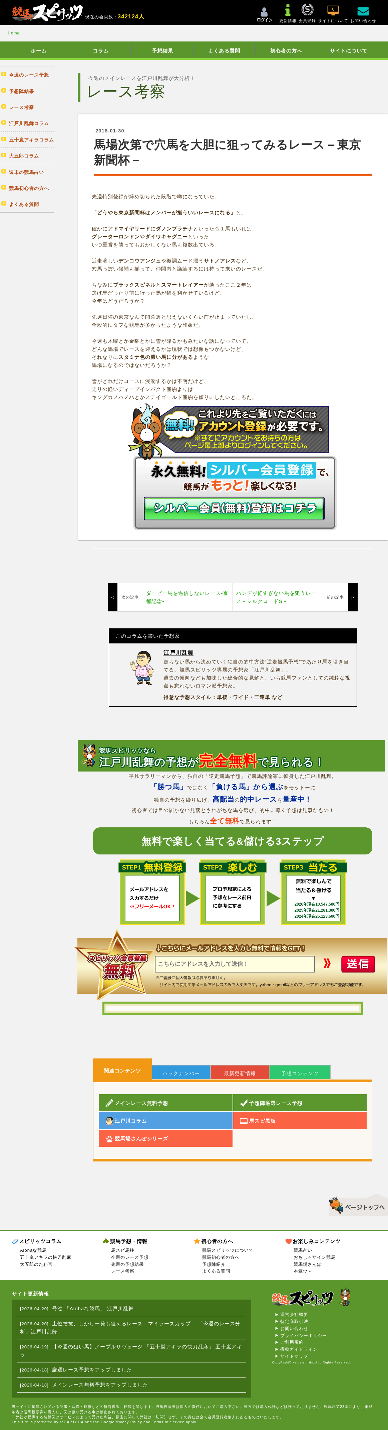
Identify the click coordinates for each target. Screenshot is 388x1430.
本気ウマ (303, 1270)
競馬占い (303, 1250)
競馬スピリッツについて (228, 1250)
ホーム (39, 51)
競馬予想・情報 (128, 1241)
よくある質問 (224, 51)
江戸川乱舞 (178, 653)
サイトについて (348, 51)
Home (14, 33)
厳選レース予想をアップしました (92, 1369)
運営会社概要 (294, 1314)
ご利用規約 (292, 1342)
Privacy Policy (128, 1422)
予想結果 (162, 51)
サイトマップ (294, 1356)
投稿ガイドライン (299, 1349)
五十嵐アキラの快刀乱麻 (45, 1257)
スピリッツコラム (40, 1241)
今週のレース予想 (129, 1257)
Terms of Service (168, 1422)
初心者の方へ (286, 51)
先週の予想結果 (127, 1264)
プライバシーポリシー (303, 1335)
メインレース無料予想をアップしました (100, 1385)
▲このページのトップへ (356, 1204)
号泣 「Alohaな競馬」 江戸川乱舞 (93, 1308)
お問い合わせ (294, 1328)
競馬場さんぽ (308, 1264)
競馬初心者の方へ (221, 1257)
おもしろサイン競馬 (315, 1257)
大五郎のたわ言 (36, 1264)
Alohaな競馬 (33, 1250)
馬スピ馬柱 (122, 1250)
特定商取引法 (294, 1321)
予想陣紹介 (214, 1264)
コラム (101, 51)
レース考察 (122, 1270)
